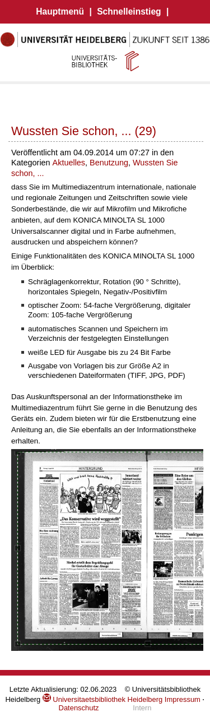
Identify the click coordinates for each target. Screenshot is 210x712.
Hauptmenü (60, 11)
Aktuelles (69, 162)
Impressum (182, 699)
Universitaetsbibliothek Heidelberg (102, 699)
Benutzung (109, 162)
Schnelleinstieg (129, 11)
